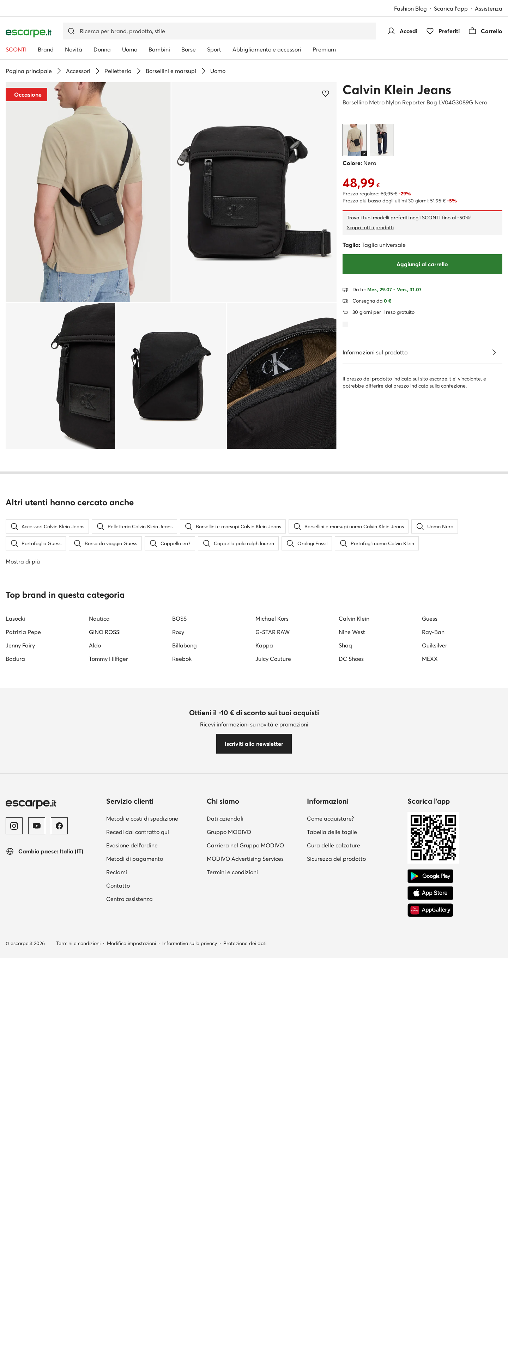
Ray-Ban (433, 1045)
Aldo (95, 1058)
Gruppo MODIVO (229, 1245)
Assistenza (488, 8)
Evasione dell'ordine (132, 1258)
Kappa (264, 1058)
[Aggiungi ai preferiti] (325, 93)
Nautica (99, 1032)
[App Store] (430, 1307)
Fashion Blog (410, 8)
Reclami (116, 1285)
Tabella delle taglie (332, 1245)
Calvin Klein (354, 1032)
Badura (15, 1072)
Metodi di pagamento (134, 1272)
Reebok (182, 1072)
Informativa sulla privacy (189, 1357)
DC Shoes (351, 1072)
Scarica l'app (451, 8)
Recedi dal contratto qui (137, 1245)
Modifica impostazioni (131, 1357)
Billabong (184, 1058)
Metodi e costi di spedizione (142, 1232)
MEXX (430, 1072)
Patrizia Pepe (23, 1045)
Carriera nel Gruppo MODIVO (245, 1258)
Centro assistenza (129, 1312)
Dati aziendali (225, 1232)
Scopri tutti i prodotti (370, 227)
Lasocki (15, 1032)
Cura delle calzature (333, 1258)
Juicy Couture (273, 1072)
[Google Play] (430, 1290)
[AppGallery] (430, 1324)
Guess (429, 1032)
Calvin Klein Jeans (397, 89)
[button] (88, 192)
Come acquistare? (330, 1232)
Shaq (345, 1058)
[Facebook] (59, 1239)
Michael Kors (272, 1032)
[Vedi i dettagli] (493, 352)
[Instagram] (14, 1239)
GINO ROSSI (105, 1045)
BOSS (179, 1032)
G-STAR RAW (272, 1045)
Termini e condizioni (232, 1285)
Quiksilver (434, 1058)
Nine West (352, 1045)
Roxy (178, 1045)
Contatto (118, 1299)
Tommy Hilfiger (108, 1072)
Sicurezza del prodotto (336, 1272)
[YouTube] (36, 1239)
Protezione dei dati (244, 1357)
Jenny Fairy (20, 1058)
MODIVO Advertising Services (245, 1272)
